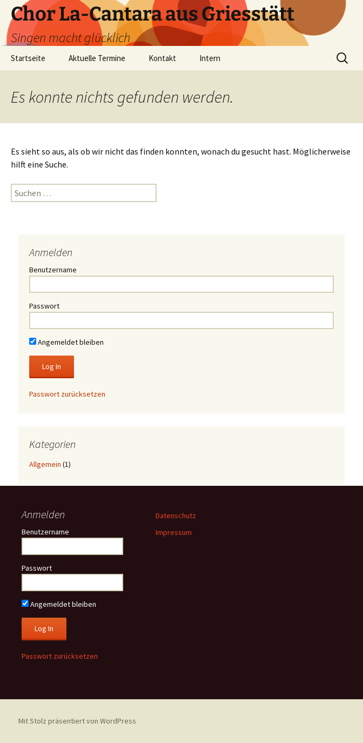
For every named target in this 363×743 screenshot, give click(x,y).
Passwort (44, 306)
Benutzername (53, 270)
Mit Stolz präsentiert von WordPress (77, 721)
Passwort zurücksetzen (67, 394)
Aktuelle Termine (97, 58)
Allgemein (45, 464)
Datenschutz (176, 515)
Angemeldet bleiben (66, 342)
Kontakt (162, 58)
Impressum (174, 532)
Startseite (28, 58)
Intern (209, 58)
